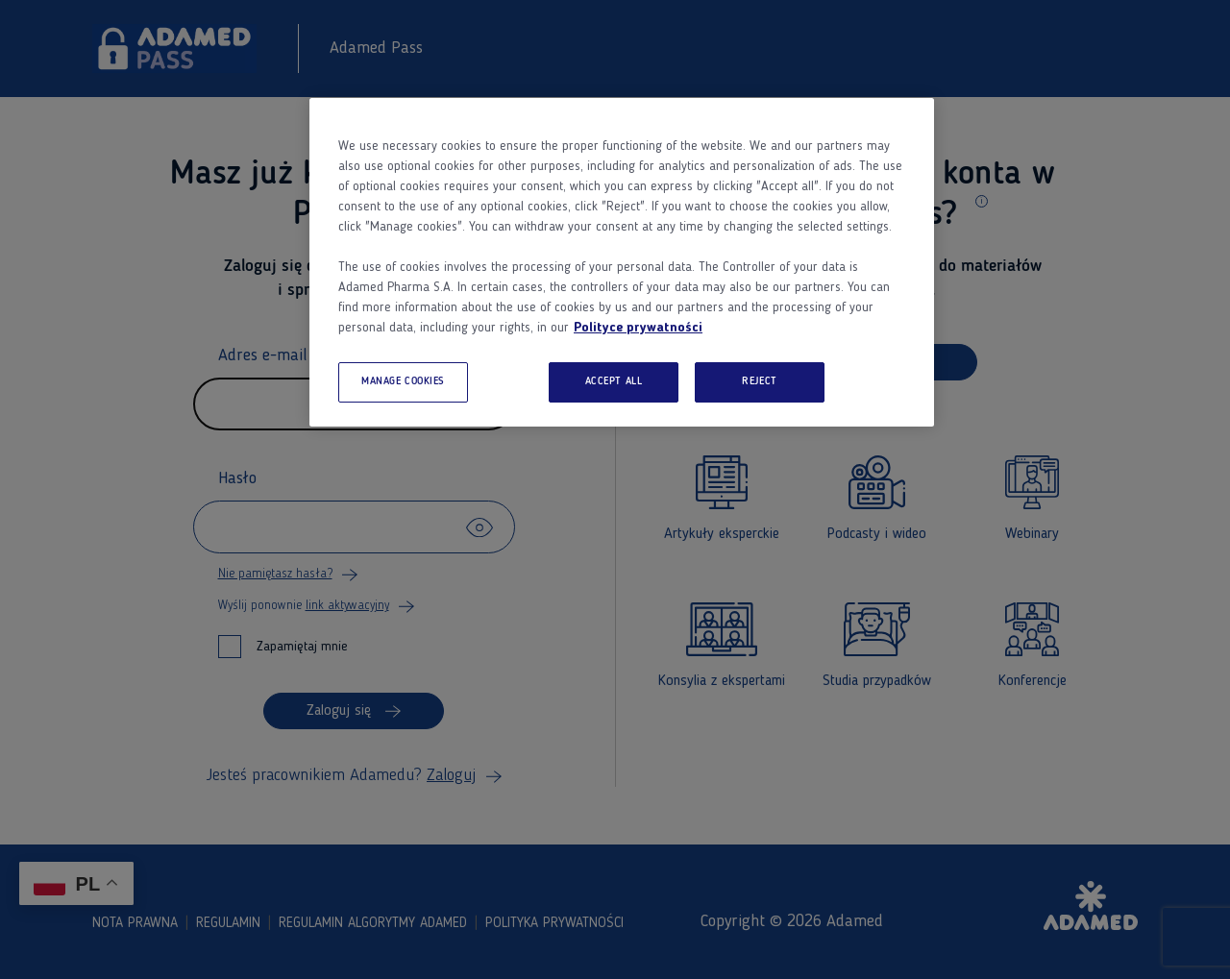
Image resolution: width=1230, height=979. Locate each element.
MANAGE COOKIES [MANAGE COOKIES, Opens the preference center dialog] (403, 381)
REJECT (759, 381)
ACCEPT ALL (614, 381)
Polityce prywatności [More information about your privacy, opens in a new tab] (638, 327)
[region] (621, 262)
